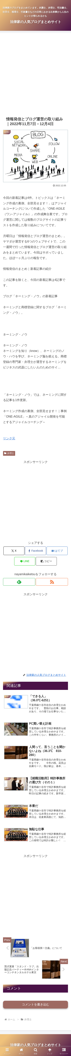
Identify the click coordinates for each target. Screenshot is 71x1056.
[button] (46, 561)
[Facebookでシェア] (35, 551)
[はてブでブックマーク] (57, 551)
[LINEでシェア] (24, 561)
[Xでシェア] (13, 551)
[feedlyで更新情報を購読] (19, 582)
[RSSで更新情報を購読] (52, 582)
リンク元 (9, 438)
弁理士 (9, 453)
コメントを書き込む (35, 1004)
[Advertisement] (35, 74)
